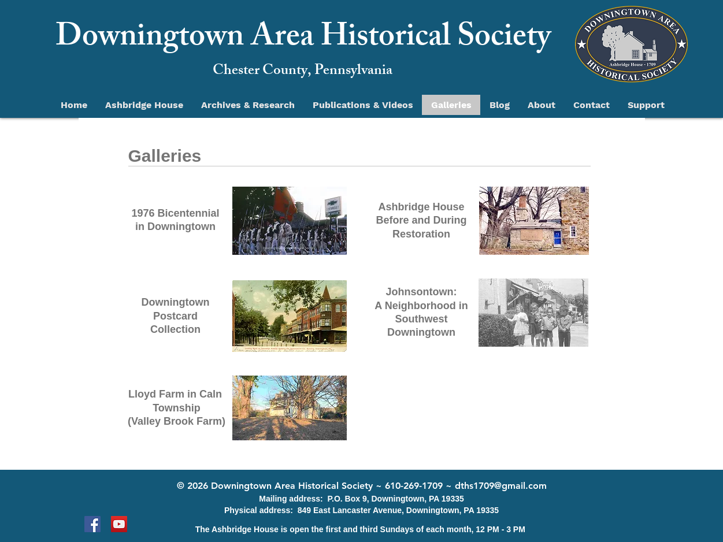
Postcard (175, 316)
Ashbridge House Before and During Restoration (421, 220)
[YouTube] (119, 524)
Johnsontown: (421, 292)
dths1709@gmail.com (501, 485)
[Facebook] (92, 524)
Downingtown (176, 302)
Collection (175, 329)
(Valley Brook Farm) (176, 421)
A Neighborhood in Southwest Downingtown (421, 319)
